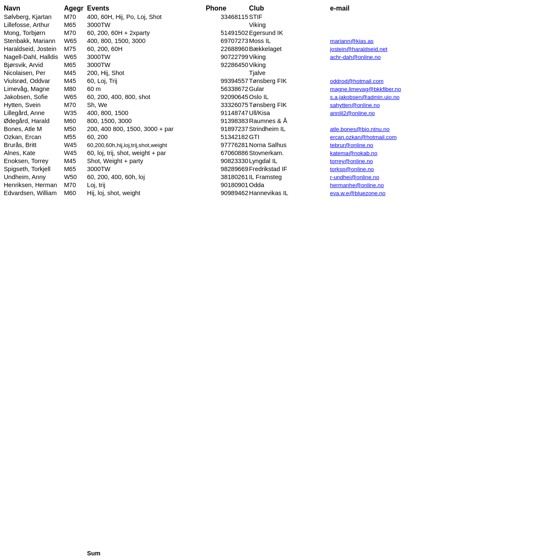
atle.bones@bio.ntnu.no (359, 129)
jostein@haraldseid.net (358, 49)
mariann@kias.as (351, 41)
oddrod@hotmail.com (356, 81)
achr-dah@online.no (355, 57)
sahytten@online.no (355, 105)
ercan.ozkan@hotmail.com (363, 137)
